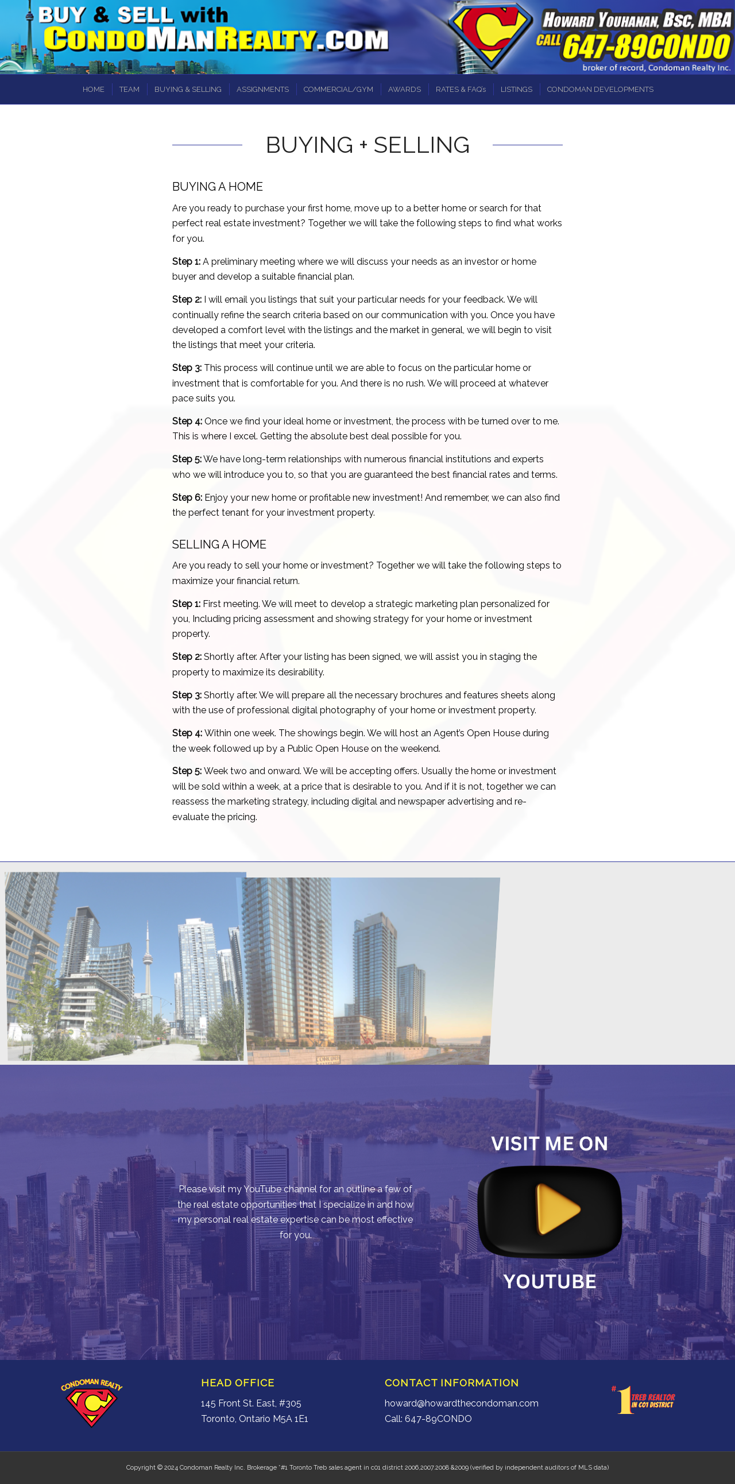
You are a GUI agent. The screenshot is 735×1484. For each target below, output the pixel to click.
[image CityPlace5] (130, 968)
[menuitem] (93, 89)
